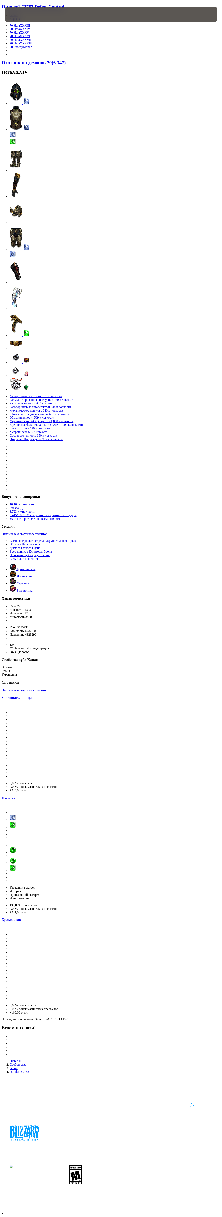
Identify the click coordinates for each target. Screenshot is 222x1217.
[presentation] (17, 14)
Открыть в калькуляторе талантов (24, 534)
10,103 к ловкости (22, 504)
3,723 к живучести (22, 511)
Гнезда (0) (16, 508)
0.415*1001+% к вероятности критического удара (43, 515)
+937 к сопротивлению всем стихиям (35, 518)
